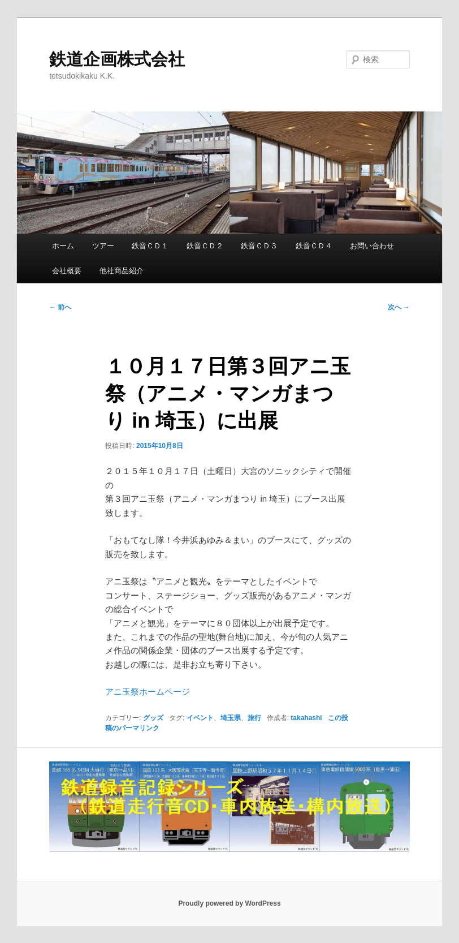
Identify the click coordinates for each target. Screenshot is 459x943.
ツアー (103, 246)
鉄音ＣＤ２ (205, 246)
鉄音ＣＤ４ (314, 246)
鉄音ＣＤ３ (259, 246)
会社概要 (66, 270)
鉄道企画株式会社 (117, 59)
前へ (60, 307)
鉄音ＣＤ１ (150, 246)
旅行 (254, 718)
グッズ (153, 718)
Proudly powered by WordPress (229, 903)
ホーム (63, 246)
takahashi (306, 718)
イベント (200, 718)
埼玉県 (230, 718)
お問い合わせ (372, 246)
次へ (399, 307)
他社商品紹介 (121, 270)
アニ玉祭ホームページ (147, 691)
